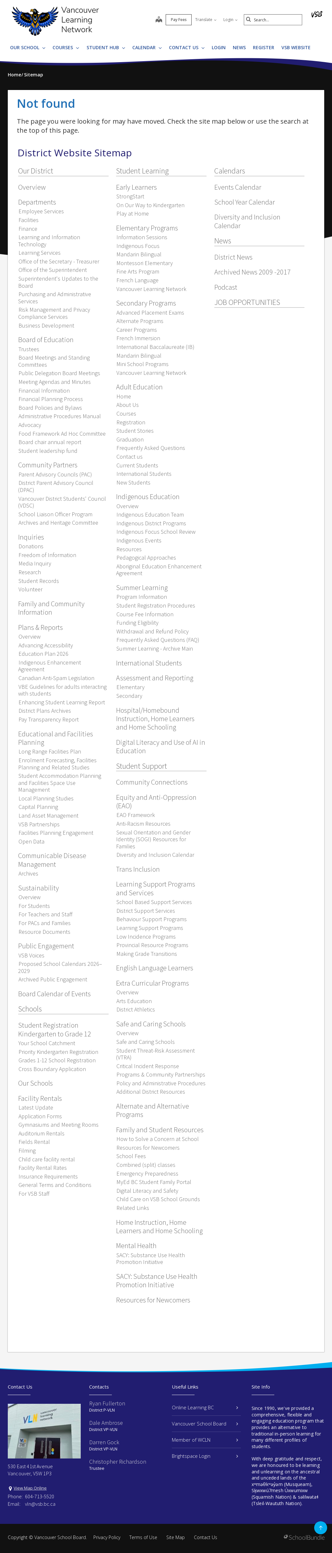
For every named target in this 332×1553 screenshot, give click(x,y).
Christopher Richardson (117, 1461)
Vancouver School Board (205, 1423)
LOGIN (219, 47)
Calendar (147, 47)
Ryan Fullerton (107, 1403)
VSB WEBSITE (296, 47)
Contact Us (187, 47)
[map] (159, 20)
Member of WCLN (205, 1439)
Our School (27, 47)
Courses (66, 47)
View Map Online (30, 1488)
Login (230, 19)
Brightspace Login (205, 1456)
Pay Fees (179, 19)
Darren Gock (104, 1442)
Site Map (175, 1537)
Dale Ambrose (106, 1422)
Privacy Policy (106, 1537)
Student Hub (106, 47)
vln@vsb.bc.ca (40, 1504)
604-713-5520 (39, 1496)
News (239, 47)
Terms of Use (143, 1537)
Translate (206, 19)
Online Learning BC (205, 1407)
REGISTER (263, 47)
